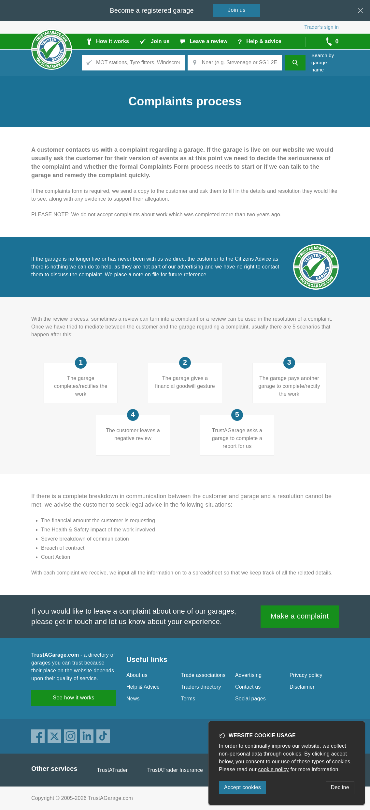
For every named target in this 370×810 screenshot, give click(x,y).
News (133, 698)
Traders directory (201, 687)
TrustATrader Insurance (175, 770)
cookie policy (273, 769)
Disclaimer (302, 687)
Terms (188, 698)
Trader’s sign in (322, 27)
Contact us (248, 687)
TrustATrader (112, 770)
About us (137, 675)
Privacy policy (306, 675)
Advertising (248, 675)
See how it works (73, 697)
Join (237, 10)
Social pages (250, 698)
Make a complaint (300, 616)
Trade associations (203, 675)
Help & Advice (143, 687)
